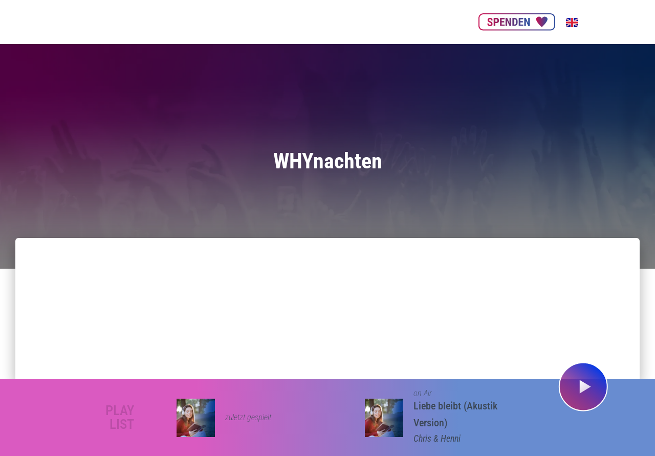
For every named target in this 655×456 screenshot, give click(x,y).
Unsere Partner (280, 22)
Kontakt (448, 22)
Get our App (400, 22)
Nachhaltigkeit (342, 22)
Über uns (226, 22)
